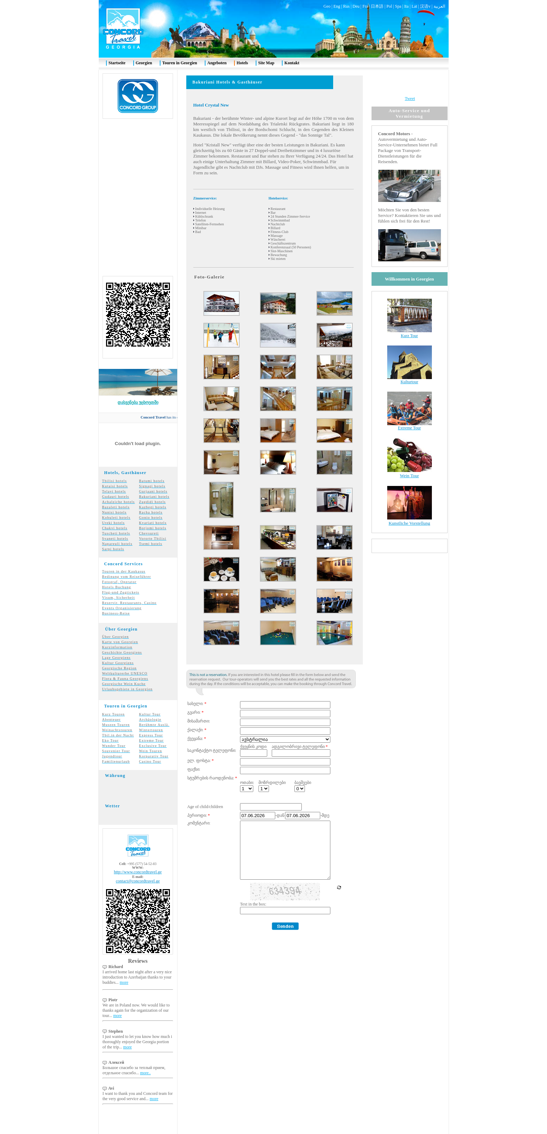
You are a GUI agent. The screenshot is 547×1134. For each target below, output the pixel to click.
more (124, 969)
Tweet (410, 85)
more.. (145, 1060)
